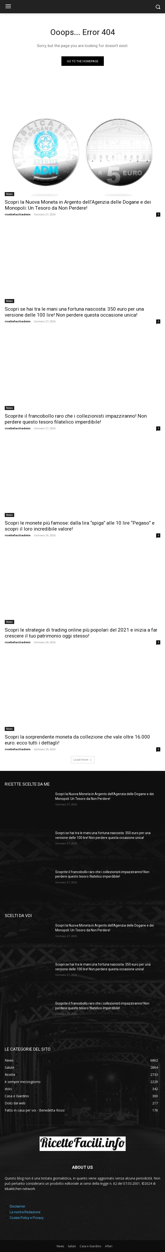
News (9, 194)
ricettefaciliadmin (18, 214)
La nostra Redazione (25, 1212)
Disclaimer (17, 1206)
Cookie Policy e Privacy (27, 1218)
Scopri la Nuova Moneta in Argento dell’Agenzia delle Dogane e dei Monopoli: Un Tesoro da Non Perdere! (78, 205)
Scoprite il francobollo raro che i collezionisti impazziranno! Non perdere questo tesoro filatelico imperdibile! (76, 419)
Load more (82, 760)
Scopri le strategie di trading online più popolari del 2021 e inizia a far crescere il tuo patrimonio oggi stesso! (81, 633)
